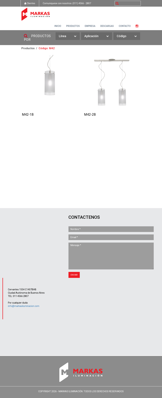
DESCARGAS (107, 26)
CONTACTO (125, 26)
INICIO (57, 26)
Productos (28, 48)
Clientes (29, 3)
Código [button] (127, 36)
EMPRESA (90, 26)
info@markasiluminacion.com (23, 306)
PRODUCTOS (73, 26)
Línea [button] (67, 36)
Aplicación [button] (96, 36)
